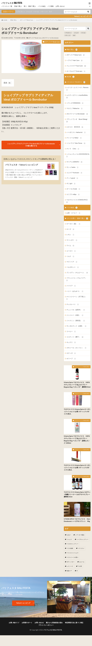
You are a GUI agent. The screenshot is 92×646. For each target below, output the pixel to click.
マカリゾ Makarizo (75, 108)
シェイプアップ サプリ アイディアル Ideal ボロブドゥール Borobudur (56, 20)
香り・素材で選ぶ (30, 6)
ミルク (70, 256)
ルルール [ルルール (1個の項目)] (81, 562)
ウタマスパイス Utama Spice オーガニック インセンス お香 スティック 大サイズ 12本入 (77, 467)
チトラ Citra (73, 149)
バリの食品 (41, 6)
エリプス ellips (73, 194)
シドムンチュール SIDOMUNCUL (77, 155)
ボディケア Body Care (26, 20)
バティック (44, 11)
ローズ (70, 229)
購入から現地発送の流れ (54, 622)
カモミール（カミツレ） (77, 348)
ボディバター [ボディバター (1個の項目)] (70, 562)
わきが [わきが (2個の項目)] (68, 535)
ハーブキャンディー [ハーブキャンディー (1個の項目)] (82, 539)
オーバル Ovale (73, 189)
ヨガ (50, 11)
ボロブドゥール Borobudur (50, 38)
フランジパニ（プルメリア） (76, 279)
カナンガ (71, 353)
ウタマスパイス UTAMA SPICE (77, 201)
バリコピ (36, 11)
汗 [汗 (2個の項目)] (77, 571)
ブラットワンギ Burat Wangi (76, 120)
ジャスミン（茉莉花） (76, 321)
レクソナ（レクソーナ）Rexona (77, 88)
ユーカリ (71, 251)
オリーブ (71, 359)
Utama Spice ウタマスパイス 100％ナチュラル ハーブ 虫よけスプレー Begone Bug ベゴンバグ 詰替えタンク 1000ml (77, 439)
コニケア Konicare (74, 173)
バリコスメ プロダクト (76, 82)
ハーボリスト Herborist (76, 132)
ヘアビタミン (20, 11)
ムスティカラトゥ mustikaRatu (77, 96)
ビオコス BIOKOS (75, 127)
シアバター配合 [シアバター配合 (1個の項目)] (79, 535)
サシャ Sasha (73, 167)
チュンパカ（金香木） (76, 310)
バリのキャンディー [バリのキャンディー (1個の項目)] (72, 544)
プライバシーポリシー (46, 625)
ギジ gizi (71, 183)
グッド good (72, 178)
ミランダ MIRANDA (75, 103)
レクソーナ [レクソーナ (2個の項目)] (70, 566)
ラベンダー (72, 240)
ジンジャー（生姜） (75, 315)
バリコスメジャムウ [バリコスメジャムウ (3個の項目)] (72, 553)
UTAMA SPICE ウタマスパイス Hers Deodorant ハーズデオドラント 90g (77, 520)
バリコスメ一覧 (7, 6)
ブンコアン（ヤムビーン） (77, 273)
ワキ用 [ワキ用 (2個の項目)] (80, 566)
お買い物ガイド (14, 622)
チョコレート (73, 304)
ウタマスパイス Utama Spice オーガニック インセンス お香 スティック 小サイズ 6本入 (77, 411)
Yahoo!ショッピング (23, 603)
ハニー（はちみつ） (75, 291)
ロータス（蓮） (73, 224)
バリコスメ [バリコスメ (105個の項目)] (81, 548)
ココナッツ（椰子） (75, 337)
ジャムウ (29, 11)
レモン (70, 235)
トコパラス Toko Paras (76, 143)
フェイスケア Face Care (76, 66)
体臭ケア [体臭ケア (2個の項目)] (69, 571)
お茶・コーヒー (73, 213)
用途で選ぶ (18, 6)
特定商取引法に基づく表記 (74, 622)
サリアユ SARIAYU (75, 162)
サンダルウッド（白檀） (77, 326)
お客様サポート (27, 622)
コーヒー (71, 331)
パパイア (71, 286)
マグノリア (72, 262)
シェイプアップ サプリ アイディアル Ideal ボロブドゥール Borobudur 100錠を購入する (31, 145)
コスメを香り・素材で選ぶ (77, 218)
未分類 (70, 77)
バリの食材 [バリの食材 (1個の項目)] (70, 548)
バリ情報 (50, 6)
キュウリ (71, 342)
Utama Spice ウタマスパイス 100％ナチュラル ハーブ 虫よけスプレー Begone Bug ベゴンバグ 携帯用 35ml (77, 384)
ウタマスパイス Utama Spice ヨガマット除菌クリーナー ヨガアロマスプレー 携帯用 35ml (77, 494)
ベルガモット (73, 267)
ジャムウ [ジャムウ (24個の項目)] (69, 539)
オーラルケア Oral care (76, 71)
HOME (5, 20)
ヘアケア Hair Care (75, 60)
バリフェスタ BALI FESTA (12, 3)
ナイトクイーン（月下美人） (76, 298)
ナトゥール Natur (74, 138)
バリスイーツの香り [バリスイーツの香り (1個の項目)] (72, 557)
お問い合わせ (60, 6)
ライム (70, 246)
